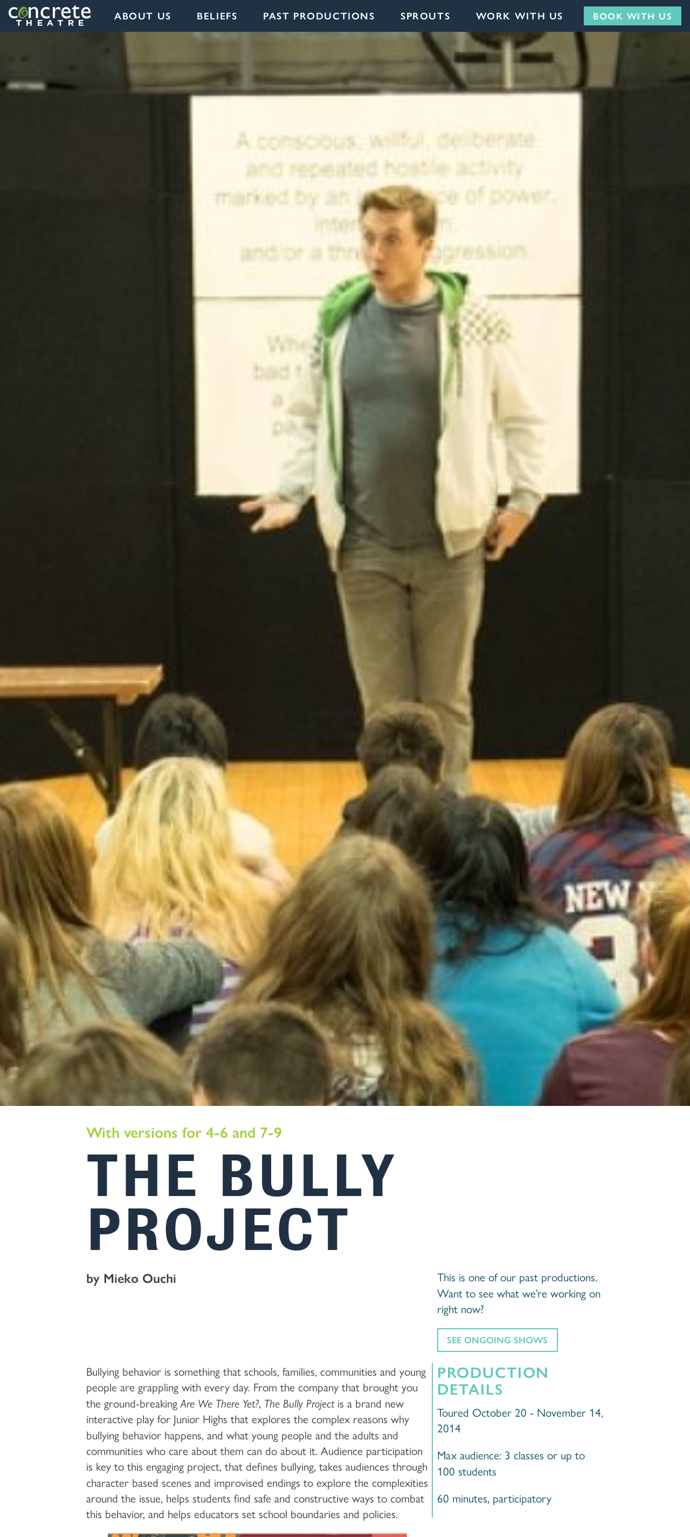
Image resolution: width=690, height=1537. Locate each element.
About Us (142, 15)
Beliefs (217, 15)
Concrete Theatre (50, 15)
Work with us (519, 15)
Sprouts (425, 15)
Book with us (632, 15)
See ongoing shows (497, 1339)
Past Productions (319, 15)
